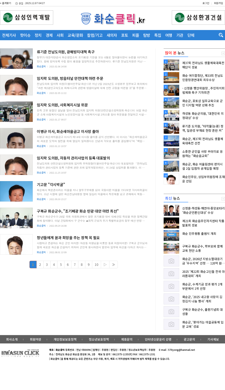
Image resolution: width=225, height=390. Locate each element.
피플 (135, 35)
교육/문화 (75, 35)
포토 (124, 35)
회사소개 (12, 339)
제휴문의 (127, 339)
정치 (38, 35)
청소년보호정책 (99, 339)
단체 (190, 35)
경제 (49, 35)
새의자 (112, 35)
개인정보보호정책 (65, 339)
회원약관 (35, 339)
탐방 (146, 35)
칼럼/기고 (94, 35)
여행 (168, 35)
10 (96, 264)
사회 (60, 35)
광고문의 (189, 339)
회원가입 (218, 3)
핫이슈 (25, 35)
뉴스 (174, 52)
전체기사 (9, 35)
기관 (179, 35)
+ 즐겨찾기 (5, 3)
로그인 (205, 3)
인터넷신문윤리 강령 (158, 339)
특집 (157, 35)
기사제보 (213, 339)
